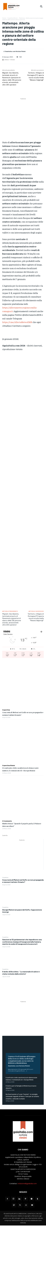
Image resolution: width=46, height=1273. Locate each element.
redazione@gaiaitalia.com (27, 1183)
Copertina (5, 877)
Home (4, 18)
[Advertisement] (23, 397)
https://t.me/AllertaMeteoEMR (17, 322)
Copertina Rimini (12, 18)
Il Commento (7, 821)
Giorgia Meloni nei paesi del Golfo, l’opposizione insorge (22, 911)
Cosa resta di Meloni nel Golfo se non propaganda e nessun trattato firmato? (23, 881)
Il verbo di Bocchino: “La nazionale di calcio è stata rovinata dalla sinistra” (21, 972)
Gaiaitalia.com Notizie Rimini (19, 1066)
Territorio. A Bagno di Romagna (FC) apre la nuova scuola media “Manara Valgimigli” (36, 617)
